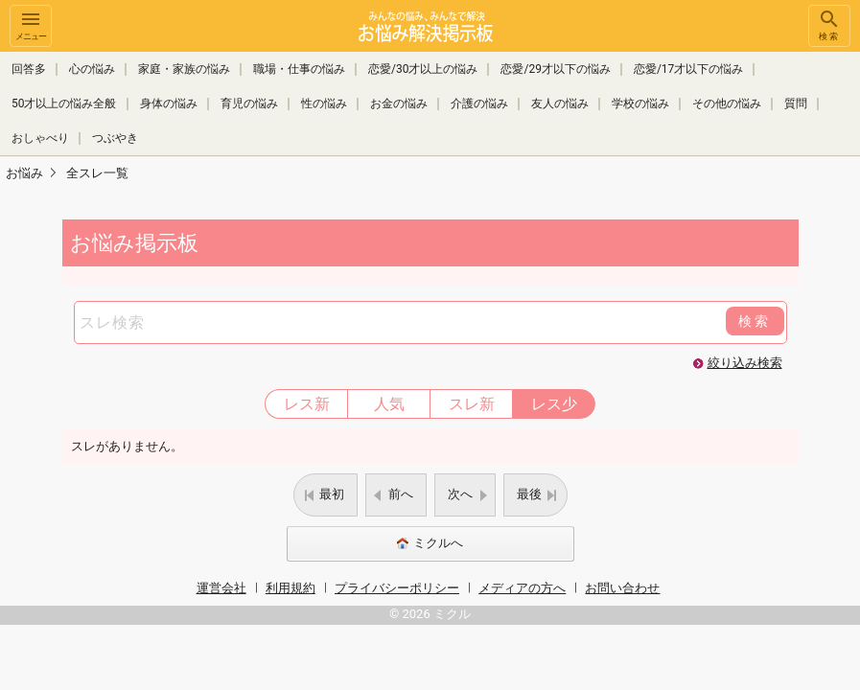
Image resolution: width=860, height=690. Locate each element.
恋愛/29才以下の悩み (555, 69)
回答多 (29, 69)
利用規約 (290, 588)
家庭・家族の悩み (184, 69)
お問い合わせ (622, 588)
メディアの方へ (522, 588)
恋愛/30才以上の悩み (422, 69)
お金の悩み (399, 103)
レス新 (307, 404)
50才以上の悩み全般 (64, 103)
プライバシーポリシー (397, 588)
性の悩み (324, 103)
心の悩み (92, 69)
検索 (829, 24)
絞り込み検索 (745, 363)
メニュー (30, 24)
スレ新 (472, 404)
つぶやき (115, 138)
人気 (389, 404)
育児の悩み (249, 103)
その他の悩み (726, 103)
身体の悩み (169, 103)
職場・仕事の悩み (299, 69)
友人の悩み (560, 103)
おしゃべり (40, 138)
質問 (795, 103)
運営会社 (221, 588)
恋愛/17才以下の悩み (688, 69)
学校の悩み (640, 103)
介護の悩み (479, 103)
